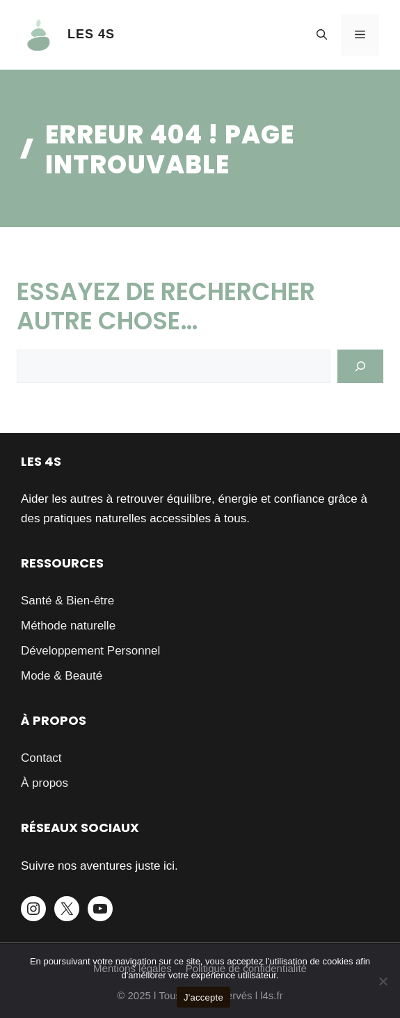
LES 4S (91, 34)
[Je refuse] (383, 981)
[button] (322, 35)
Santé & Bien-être (67, 600)
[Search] (360, 366)
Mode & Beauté (61, 675)
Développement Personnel (90, 650)
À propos (44, 783)
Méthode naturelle (68, 625)
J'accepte (203, 997)
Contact (41, 758)
